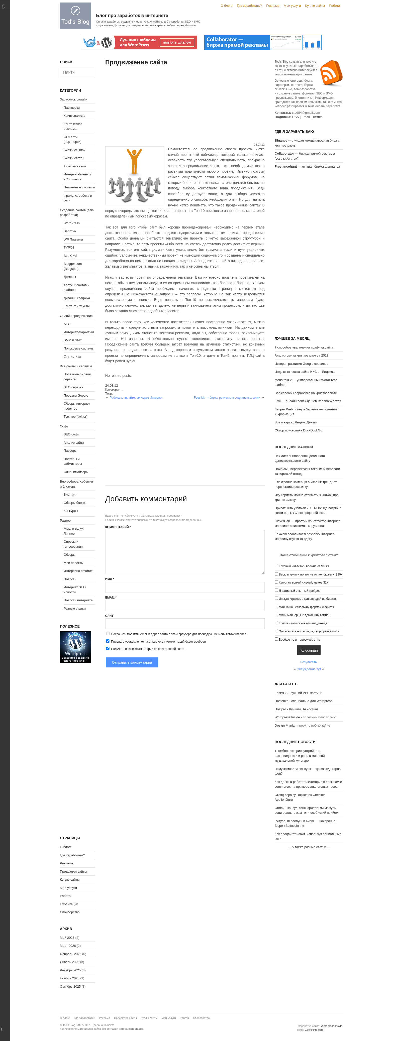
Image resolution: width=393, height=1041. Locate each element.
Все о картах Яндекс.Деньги (296, 422)
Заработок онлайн (73, 99)
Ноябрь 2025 (69, 978)
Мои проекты (73, 563)
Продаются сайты (73, 871)
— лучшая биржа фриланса (307, 166)
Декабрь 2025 (70, 970)
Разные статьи (75, 608)
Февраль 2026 (70, 954)
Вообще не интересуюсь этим (299, 639)
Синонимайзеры (76, 472)
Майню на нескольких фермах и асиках (306, 607)
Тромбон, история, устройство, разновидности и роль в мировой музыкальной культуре (300, 755)
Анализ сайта (74, 442)
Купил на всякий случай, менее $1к (303, 582)
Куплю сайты (315, 6)
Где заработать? (249, 6)
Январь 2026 (69, 962)
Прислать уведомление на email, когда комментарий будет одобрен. (156, 641)
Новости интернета (78, 600)
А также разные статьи (309, 847)
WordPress (72, 223)
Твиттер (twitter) (75, 416)
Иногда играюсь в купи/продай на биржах (307, 599)
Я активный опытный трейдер (299, 591)
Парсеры (70, 450)
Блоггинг (70, 494)
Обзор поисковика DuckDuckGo (298, 430)
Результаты (308, 662)
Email (111, 597)
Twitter (317, 117)
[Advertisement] (185, 105)
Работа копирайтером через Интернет (136, 397)
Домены (70, 277)
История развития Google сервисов (301, 364)
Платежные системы (79, 187)
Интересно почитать (79, 571)
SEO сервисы (74, 387)
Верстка (70, 231)
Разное (65, 520)
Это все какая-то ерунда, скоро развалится (309, 631)
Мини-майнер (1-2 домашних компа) (304, 615)
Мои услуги (292, 6)
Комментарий (118, 527)
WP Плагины (73, 239)
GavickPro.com (314, 1029)
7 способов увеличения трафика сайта (304, 347)
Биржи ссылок (74, 150)
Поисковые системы (79, 348)
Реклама (272, 6)
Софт (64, 426)
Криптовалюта (74, 116)
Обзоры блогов (75, 503)
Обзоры (69, 554)
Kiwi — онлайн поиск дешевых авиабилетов (308, 401)
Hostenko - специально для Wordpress (303, 701)
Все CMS (70, 256)
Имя (109, 579)
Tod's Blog (75, 16)
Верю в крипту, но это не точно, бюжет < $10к (310, 574)
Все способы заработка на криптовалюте (306, 393)
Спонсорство (69, 912)
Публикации (69, 904)
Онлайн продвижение (76, 316)
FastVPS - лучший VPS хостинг (298, 693)
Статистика (72, 356)
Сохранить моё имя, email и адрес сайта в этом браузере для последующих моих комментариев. (179, 634)
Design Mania (285, 725)
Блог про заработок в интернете (132, 15)
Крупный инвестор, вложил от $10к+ (304, 566)
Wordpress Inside (287, 717)
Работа (334, 6)
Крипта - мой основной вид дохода (303, 623)
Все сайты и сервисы (76, 366)
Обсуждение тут (309, 669)
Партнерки (72, 107)
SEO (67, 324)
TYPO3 (69, 247)
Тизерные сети (75, 166)
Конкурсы (71, 511)
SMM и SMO (73, 340)
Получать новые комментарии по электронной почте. (145, 649)
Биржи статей (74, 158)
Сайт (109, 616)
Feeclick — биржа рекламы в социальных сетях (227, 397)
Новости (70, 579)
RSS (295, 117)
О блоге (226, 6)
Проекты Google (76, 395)
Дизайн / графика (77, 298)
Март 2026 (68, 946)
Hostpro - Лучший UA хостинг (296, 709)
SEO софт (71, 434)
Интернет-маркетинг (79, 332)
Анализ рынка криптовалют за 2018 (302, 355)
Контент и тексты (76, 306)
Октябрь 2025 (70, 986)
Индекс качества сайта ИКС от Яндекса (305, 372)
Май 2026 (67, 938)
